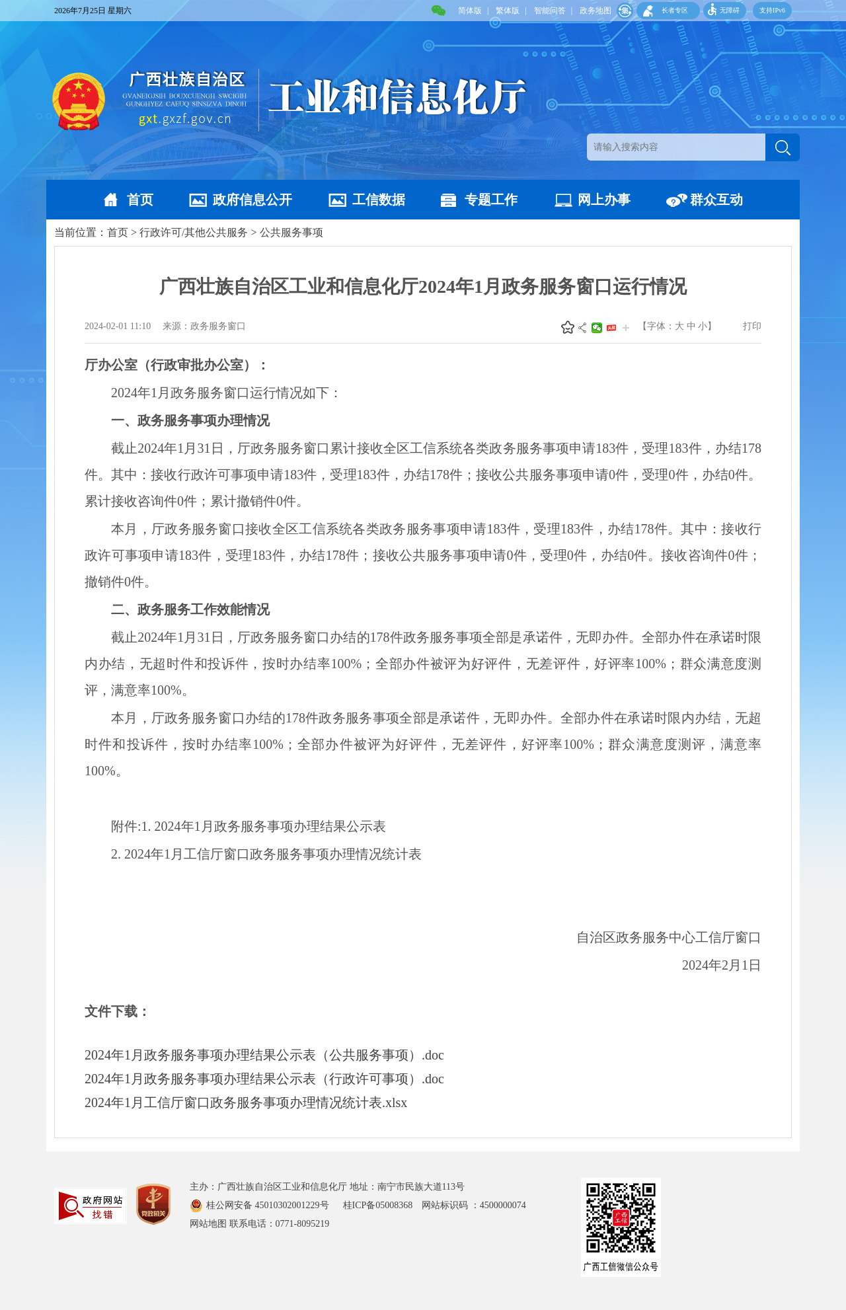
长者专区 (675, 10)
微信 (597, 328)
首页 (140, 199)
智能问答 (550, 10)
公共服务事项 (291, 232)
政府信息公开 (252, 199)
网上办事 (604, 199)
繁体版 (507, 10)
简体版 (470, 10)
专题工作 (491, 199)
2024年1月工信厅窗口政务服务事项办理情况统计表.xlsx (246, 1102)
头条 (611, 328)
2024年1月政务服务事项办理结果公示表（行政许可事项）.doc (264, 1078)
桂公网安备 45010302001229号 (268, 1205)
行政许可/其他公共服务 (193, 232)
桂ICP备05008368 (382, 1205)
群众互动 (716, 199)
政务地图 (595, 10)
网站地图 (208, 1224)
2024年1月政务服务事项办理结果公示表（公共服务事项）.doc (264, 1055)
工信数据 (378, 199)
